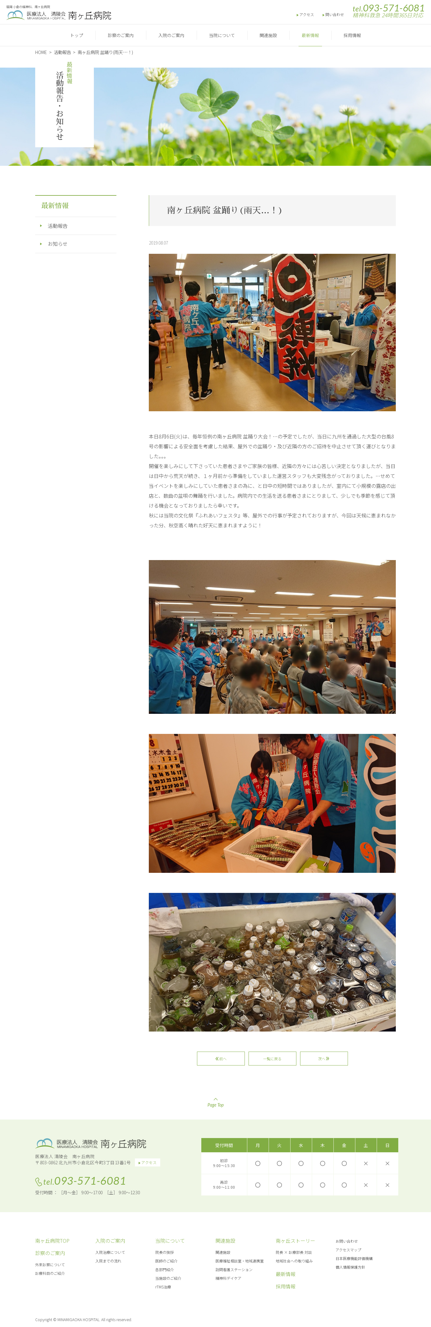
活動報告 (58, 225)
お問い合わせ (347, 1241)
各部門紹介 (164, 1269)
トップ (76, 35)
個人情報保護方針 (350, 1267)
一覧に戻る (272, 1058)
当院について (222, 35)
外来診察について (50, 1264)
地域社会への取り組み (294, 1260)
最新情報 (310, 35)
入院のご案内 (171, 35)
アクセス (306, 14)
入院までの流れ (108, 1260)
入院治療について (110, 1252)
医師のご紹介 (166, 1260)
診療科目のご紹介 (50, 1273)
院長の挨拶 (164, 1252)
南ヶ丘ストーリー (295, 1240)
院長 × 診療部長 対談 (294, 1252)
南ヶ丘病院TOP (52, 1240)
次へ (322, 1058)
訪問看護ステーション (234, 1269)
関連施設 (268, 35)
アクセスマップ (348, 1249)
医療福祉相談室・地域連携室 (240, 1260)
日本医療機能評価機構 (354, 1258)
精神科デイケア (228, 1278)
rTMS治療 (163, 1286)
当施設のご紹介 (168, 1278)
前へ (223, 1058)
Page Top (215, 1102)
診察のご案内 (121, 35)
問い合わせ (334, 14)
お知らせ (58, 243)
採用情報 (352, 35)
